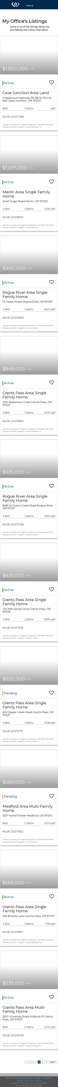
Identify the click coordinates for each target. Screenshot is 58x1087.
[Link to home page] (15, 4)
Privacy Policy (35, 1081)
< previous (30, 1062)
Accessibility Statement (20, 1083)
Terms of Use (22, 1081)
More (29, 5)
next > (52, 1062)
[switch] (52, 81)
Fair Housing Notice (39, 1083)
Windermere (47, 1078)
